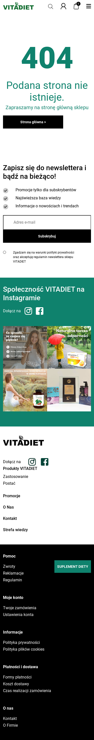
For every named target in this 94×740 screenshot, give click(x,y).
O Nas (8, 507)
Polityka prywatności (21, 642)
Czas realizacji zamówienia (27, 691)
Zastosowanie (15, 476)
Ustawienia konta (18, 614)
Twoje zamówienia (19, 608)
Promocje (11, 496)
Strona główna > (33, 122)
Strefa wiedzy (15, 529)
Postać (9, 483)
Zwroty (9, 566)
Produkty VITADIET (20, 468)
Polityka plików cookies (23, 649)
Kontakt (10, 518)
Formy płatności (17, 677)
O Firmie (10, 725)
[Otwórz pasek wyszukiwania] (50, 6)
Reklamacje (13, 573)
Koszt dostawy (16, 684)
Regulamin (12, 580)
